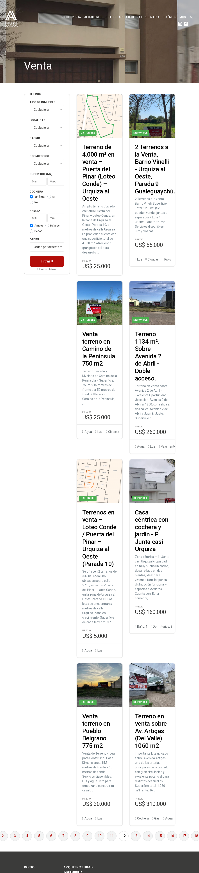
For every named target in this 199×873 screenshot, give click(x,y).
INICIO (65, 17)
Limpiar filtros (46, 269)
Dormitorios (39, 156)
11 (112, 836)
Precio (35, 210)
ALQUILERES (93, 17)
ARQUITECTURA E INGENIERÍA (139, 17)
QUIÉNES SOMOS (174, 17)
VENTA (76, 17)
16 (172, 836)
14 (148, 836)
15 (160, 836)
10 (100, 836)
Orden (34, 239)
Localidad (37, 120)
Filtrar (47, 261)
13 (136, 836)
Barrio (35, 138)
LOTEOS (110, 17)
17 (184, 836)
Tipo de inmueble (42, 102)
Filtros (35, 94)
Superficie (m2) (41, 174)
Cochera (36, 191)
